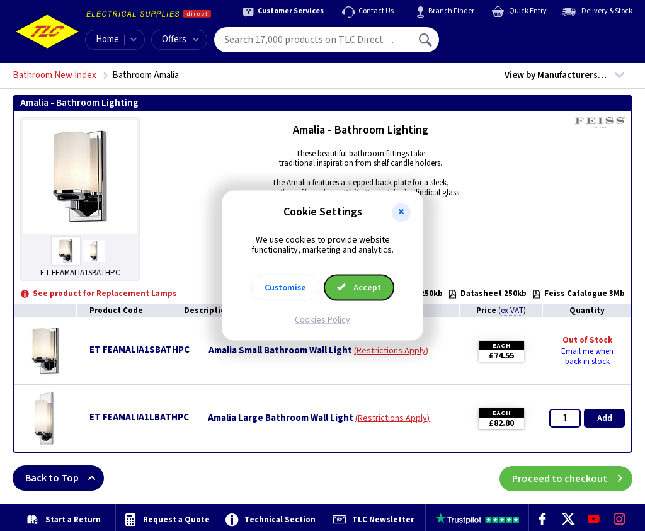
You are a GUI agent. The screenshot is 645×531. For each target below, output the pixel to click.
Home (107, 39)
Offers (180, 39)
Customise (285, 288)
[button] (401, 212)
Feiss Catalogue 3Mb (578, 293)
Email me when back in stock (587, 356)
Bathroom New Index (54, 75)
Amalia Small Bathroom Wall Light (280, 351)
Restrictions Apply (391, 351)
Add (604, 418)
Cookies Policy (322, 320)
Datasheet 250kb (487, 293)
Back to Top (64, 478)
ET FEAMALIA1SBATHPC (139, 350)
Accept (359, 288)
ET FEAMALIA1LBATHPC (139, 417)
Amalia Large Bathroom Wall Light (280, 418)
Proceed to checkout (572, 478)
